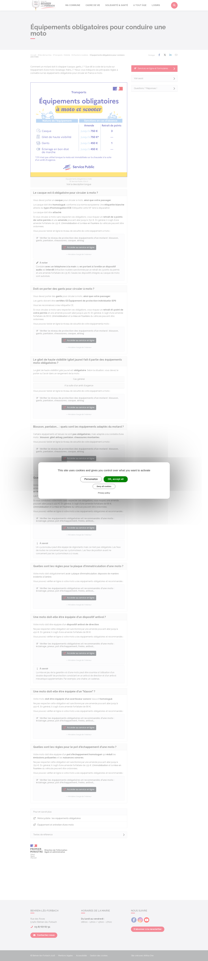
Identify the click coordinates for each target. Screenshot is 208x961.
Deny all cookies (104, 486)
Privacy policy (104, 493)
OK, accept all (116, 479)
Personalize (91, 479)
